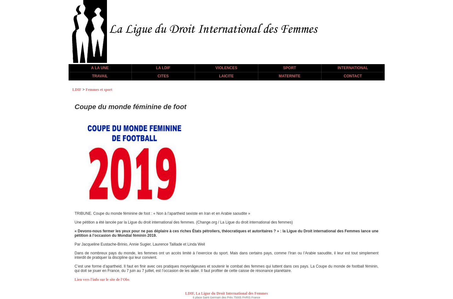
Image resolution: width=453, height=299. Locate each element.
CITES (163, 76)
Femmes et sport (99, 89)
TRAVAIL (100, 76)
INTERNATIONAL (353, 68)
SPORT (289, 68)
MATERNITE (289, 76)
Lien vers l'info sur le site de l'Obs (102, 279)
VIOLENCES (226, 68)
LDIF (76, 89)
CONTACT (353, 76)
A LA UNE (100, 68)
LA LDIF (163, 68)
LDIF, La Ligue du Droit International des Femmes (226, 293)
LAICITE (226, 76)
